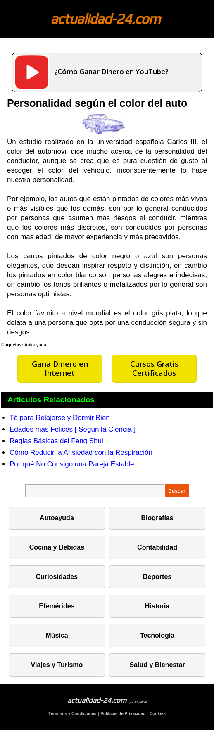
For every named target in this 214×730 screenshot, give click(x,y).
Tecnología (157, 635)
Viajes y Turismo (57, 664)
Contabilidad (157, 547)
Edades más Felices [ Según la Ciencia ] (73, 429)
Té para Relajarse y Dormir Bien (60, 418)
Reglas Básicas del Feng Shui (56, 441)
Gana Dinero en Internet (60, 368)
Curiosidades (57, 576)
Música (56, 635)
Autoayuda (35, 344)
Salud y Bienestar (157, 664)
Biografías (157, 517)
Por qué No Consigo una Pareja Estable (72, 464)
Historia (157, 606)
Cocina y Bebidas (56, 547)
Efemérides (56, 606)
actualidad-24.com (105, 18)
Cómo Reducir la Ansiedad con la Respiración (81, 452)
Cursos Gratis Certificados (154, 368)
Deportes (157, 576)
